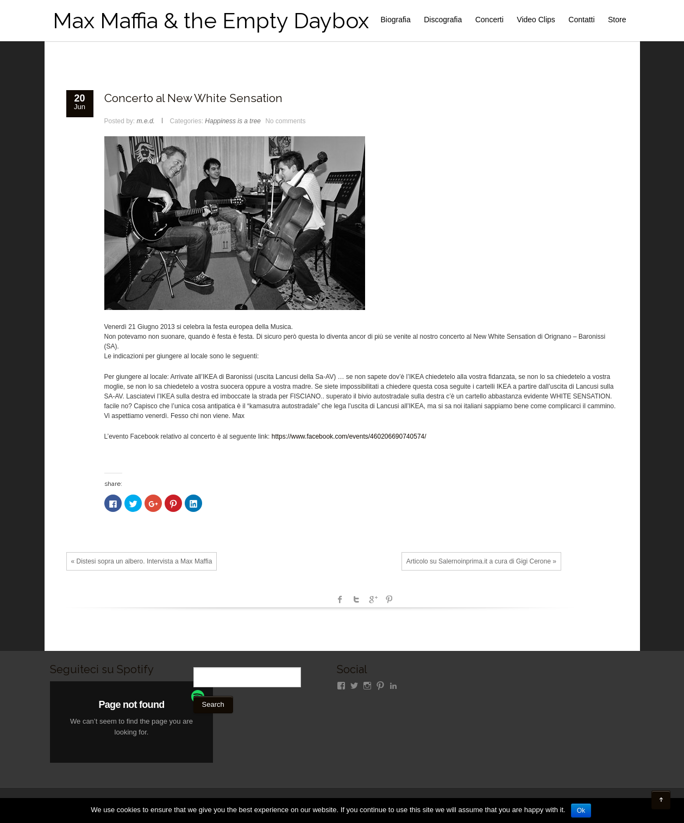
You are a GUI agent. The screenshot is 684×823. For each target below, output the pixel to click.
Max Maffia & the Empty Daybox (211, 20)
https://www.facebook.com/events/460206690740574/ (349, 436)
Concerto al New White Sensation (193, 98)
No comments (285, 121)
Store (617, 19)
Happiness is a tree (233, 121)
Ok (581, 810)
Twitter (356, 599)
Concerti (489, 19)
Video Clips (536, 19)
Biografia (396, 19)
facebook (340, 599)
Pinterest (389, 599)
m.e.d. (146, 121)
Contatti (581, 19)
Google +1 (373, 599)
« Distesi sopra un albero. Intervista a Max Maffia (141, 561)
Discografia (443, 19)
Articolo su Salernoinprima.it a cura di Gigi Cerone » (481, 561)
